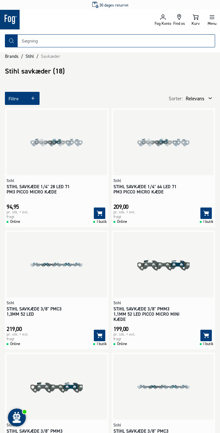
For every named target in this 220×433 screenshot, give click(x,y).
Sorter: (176, 98)
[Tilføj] (99, 213)
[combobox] (116, 41)
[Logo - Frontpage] (55, 19)
